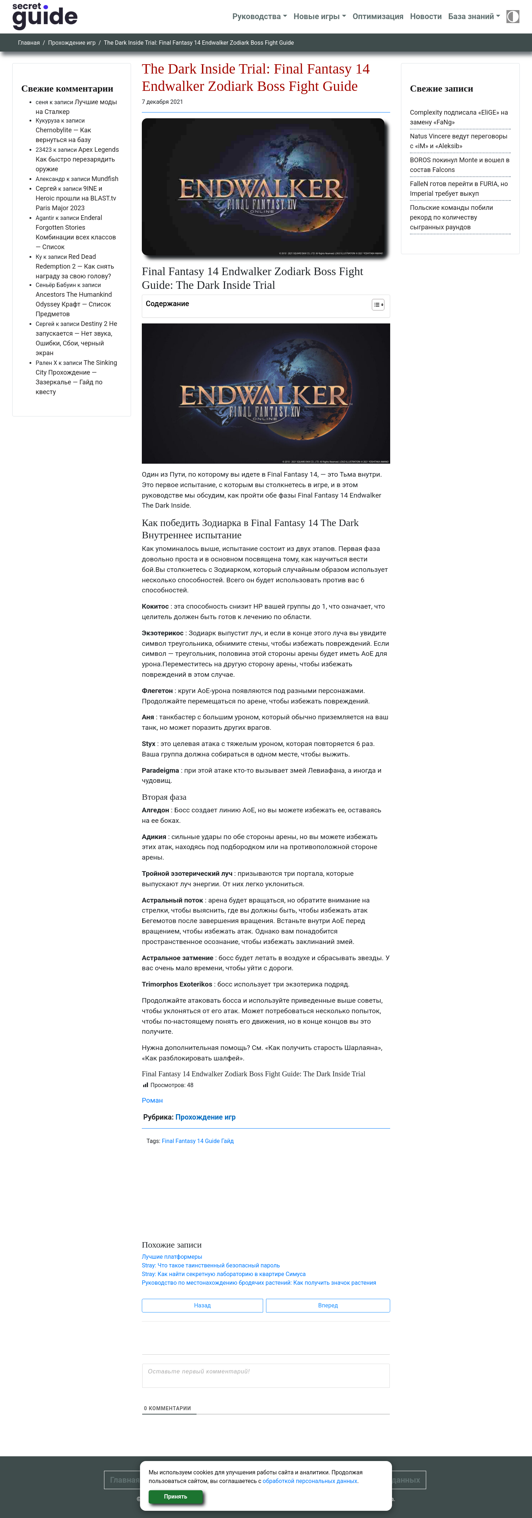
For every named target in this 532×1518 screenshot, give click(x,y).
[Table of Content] (378, 304)
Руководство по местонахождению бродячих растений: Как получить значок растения (259, 1282)
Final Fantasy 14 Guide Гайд (198, 1141)
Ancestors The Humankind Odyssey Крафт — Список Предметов (74, 304)
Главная (29, 42)
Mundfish (104, 178)
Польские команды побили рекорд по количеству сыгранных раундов (451, 217)
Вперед (328, 1305)
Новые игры (317, 16)
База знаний (471, 16)
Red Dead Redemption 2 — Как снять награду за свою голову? (75, 266)
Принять (175, 1496)
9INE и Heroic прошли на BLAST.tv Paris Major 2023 (76, 198)
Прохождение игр (71, 42)
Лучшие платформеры (172, 1256)
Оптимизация (378, 16)
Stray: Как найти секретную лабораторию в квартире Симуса (224, 1274)
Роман (152, 1100)
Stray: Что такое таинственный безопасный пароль (211, 1265)
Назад (202, 1305)
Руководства (257, 16)
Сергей (46, 188)
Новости (426, 16)
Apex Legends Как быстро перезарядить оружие (77, 159)
